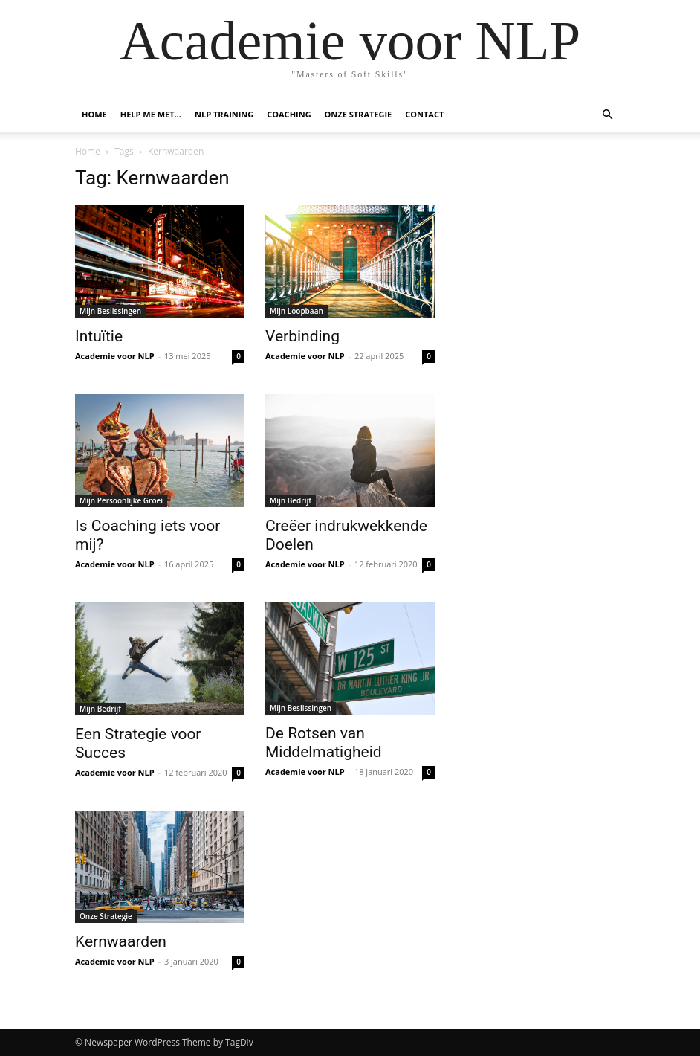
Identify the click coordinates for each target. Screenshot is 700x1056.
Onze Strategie (358, 114)
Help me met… (150, 114)
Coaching (289, 114)
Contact (424, 114)
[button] (607, 115)
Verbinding (302, 336)
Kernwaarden (120, 941)
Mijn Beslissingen (110, 311)
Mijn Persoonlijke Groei (121, 500)
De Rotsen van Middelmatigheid (323, 742)
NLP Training (224, 114)
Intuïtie (99, 336)
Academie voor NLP (115, 355)
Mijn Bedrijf (290, 500)
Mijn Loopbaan (296, 311)
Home (94, 114)
